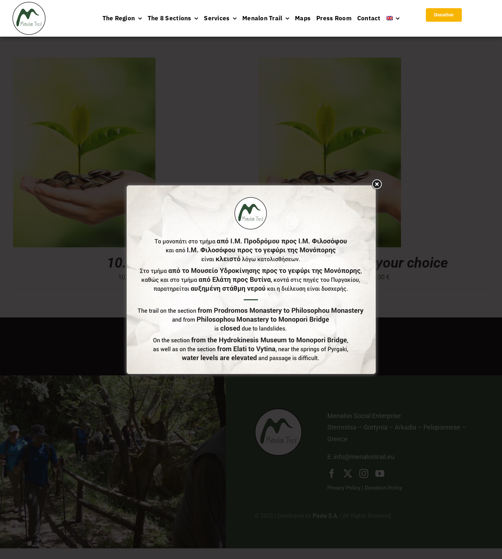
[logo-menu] (29, 5)
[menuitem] (393, 18)
